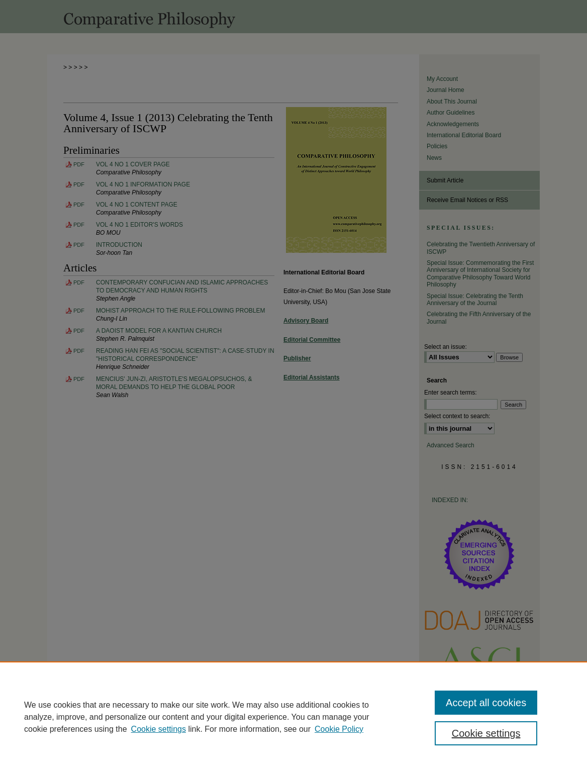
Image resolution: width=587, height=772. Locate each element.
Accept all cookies (486, 702)
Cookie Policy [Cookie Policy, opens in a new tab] (339, 729)
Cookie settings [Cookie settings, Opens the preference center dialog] (486, 733)
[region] (293, 716)
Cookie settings (158, 729)
